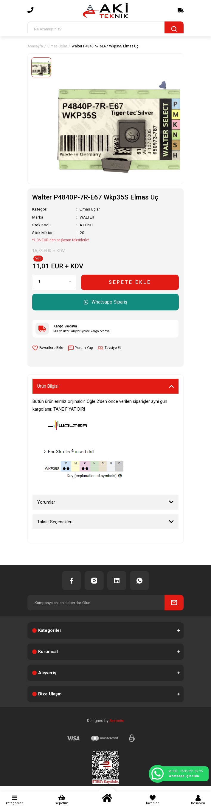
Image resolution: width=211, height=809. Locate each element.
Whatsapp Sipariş (105, 302)
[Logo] (105, 10)
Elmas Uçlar (90, 209)
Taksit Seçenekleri (54, 522)
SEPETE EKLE (130, 282)
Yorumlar (46, 502)
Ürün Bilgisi (47, 386)
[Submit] (174, 602)
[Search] (105, 29)
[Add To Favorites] (47, 348)
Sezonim (116, 720)
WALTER (87, 217)
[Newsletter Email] (105, 602)
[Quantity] (54, 282)
